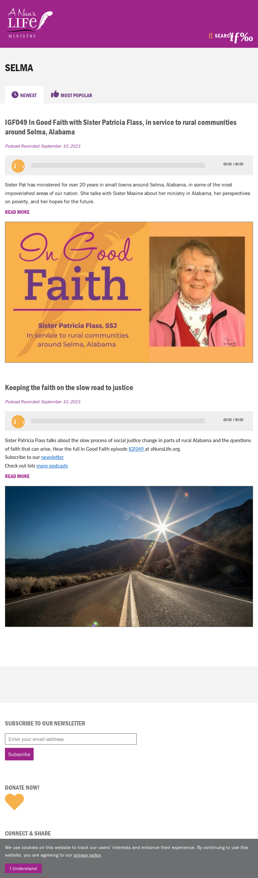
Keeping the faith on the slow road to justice (69, 387)
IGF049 (137, 449)
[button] (18, 166)
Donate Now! (22, 787)
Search (224, 35)
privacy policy (87, 855)
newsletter (52, 457)
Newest (28, 95)
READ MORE (18, 212)
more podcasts (52, 466)
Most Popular (76, 95)
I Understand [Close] (23, 868)
